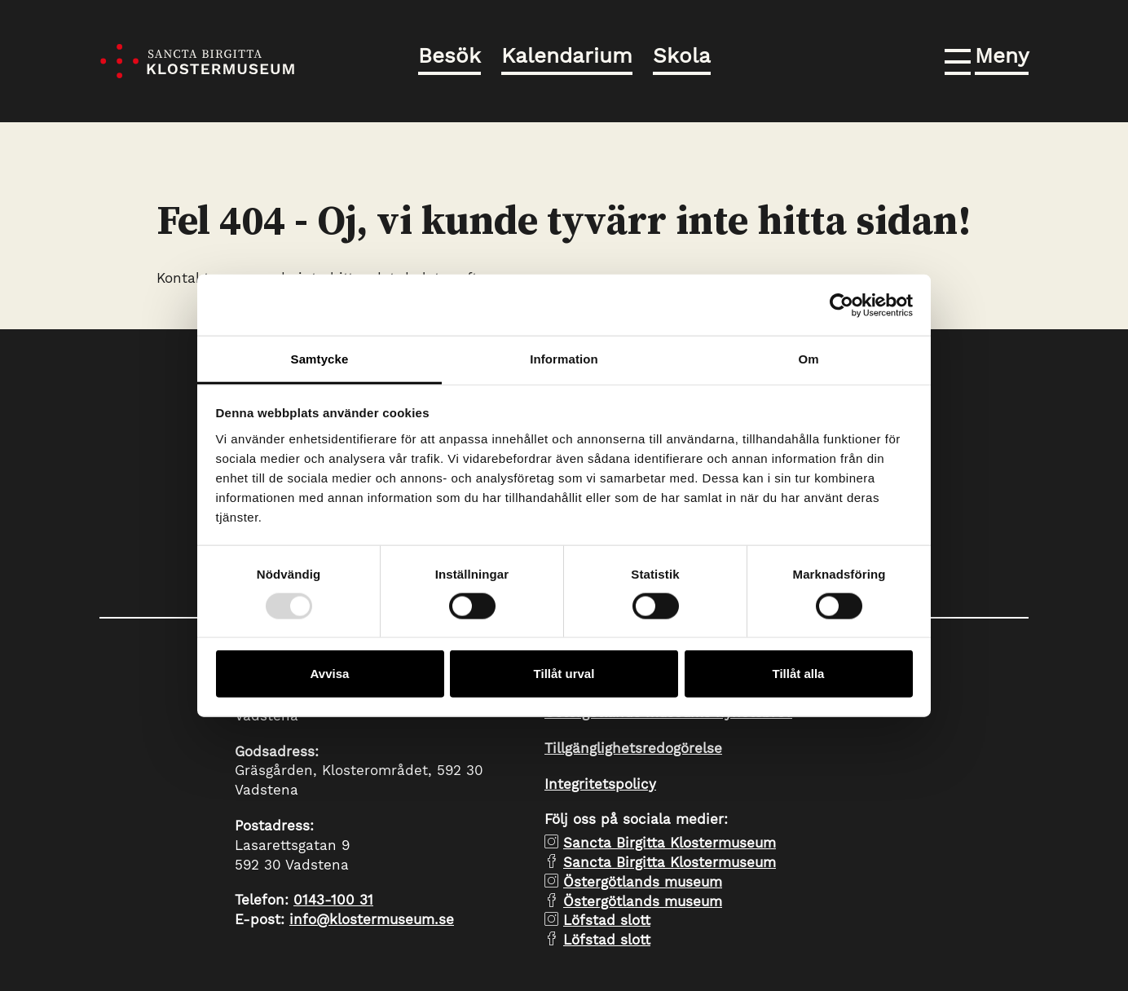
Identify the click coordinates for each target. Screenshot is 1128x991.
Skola (682, 55)
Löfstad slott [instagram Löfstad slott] (606, 920)
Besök (449, 55)
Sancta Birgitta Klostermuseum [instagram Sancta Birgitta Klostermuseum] (669, 843)
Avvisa (330, 673)
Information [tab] (564, 359)
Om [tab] (808, 359)
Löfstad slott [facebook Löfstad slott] (606, 940)
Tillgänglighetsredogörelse (633, 748)
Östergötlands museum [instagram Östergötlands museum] (642, 882)
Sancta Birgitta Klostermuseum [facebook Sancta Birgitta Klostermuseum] (669, 862)
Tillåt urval (564, 673)
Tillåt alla (799, 673)
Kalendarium (566, 55)
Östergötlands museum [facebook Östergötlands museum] (642, 901)
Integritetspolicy (600, 784)
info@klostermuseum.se (371, 919)
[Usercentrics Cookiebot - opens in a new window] (841, 305)
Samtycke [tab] (320, 359)
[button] (987, 58)
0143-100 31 (333, 900)
